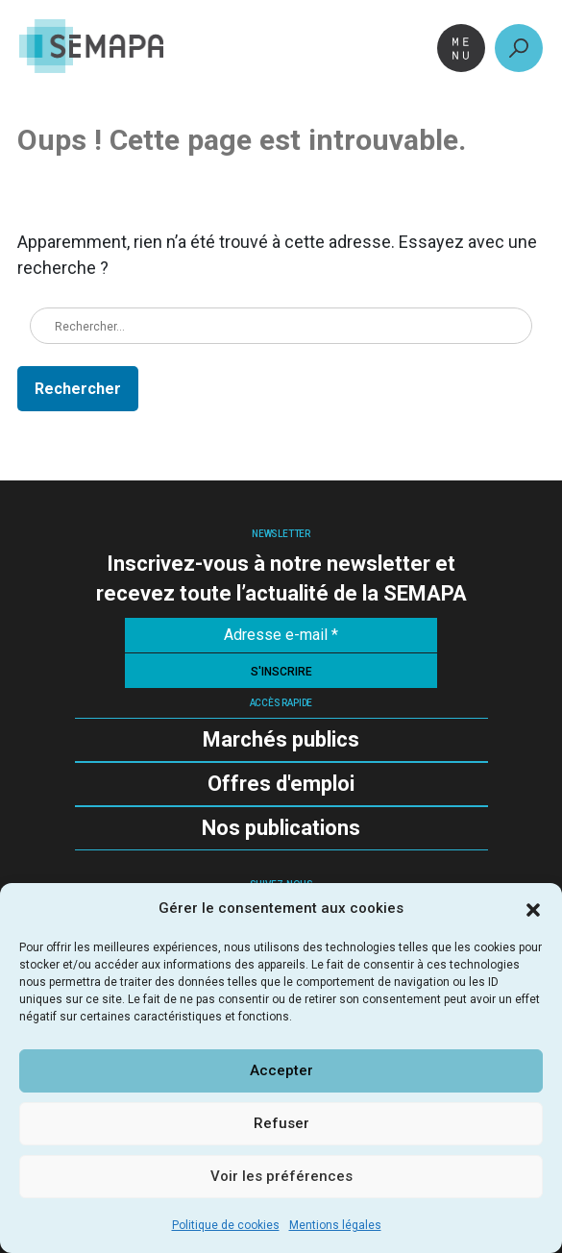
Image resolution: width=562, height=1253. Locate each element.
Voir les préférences (281, 1176)
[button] (533, 908)
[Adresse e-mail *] (281, 635)
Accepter (281, 1070)
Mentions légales (335, 1225)
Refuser (281, 1123)
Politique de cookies (226, 1225)
